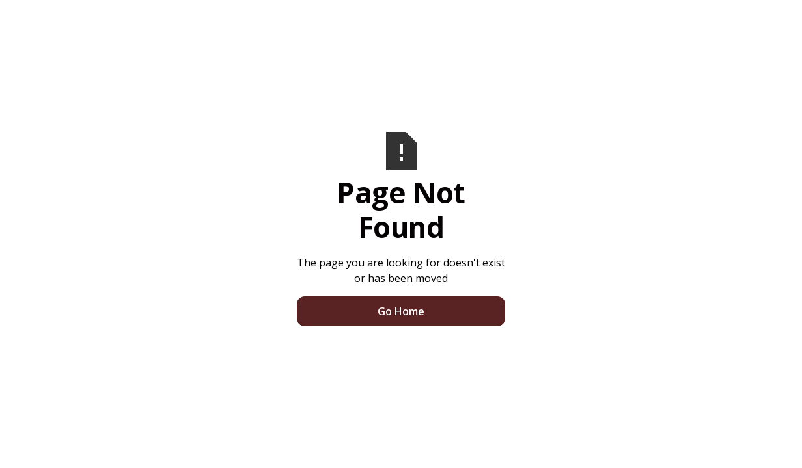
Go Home (401, 311)
